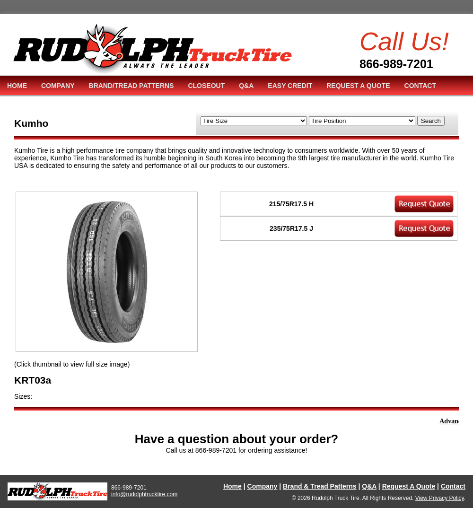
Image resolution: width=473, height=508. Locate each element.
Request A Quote (409, 486)
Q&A (246, 85)
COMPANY (58, 85)
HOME (17, 85)
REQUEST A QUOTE (358, 85)
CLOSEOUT (206, 85)
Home (232, 486)
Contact (453, 486)
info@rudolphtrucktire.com (144, 494)
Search (431, 120)
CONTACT (420, 85)
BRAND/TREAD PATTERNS (131, 85)
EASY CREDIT (290, 85)
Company (262, 486)
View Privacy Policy (439, 498)
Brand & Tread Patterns (320, 486)
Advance (453, 421)
